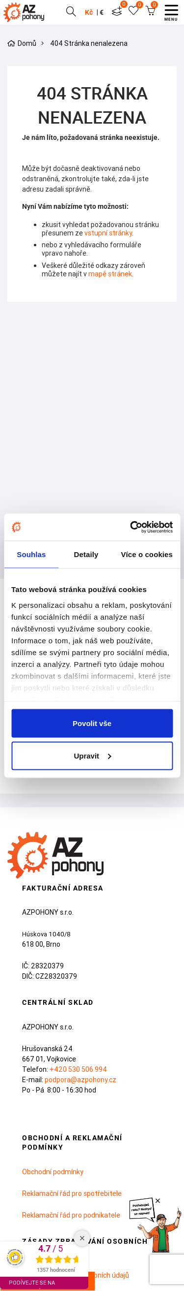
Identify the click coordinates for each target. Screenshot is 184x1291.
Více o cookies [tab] (147, 554)
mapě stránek (110, 273)
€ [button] (101, 12)
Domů (27, 43)
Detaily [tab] (86, 554)
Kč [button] (88, 12)
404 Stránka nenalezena (89, 43)
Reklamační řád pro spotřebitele (72, 1193)
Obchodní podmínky (52, 1171)
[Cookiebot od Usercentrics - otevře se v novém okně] (131, 527)
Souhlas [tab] (31, 554)
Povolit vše (92, 723)
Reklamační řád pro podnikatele (71, 1215)
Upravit (92, 755)
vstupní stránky (108, 233)
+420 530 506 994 (78, 1069)
